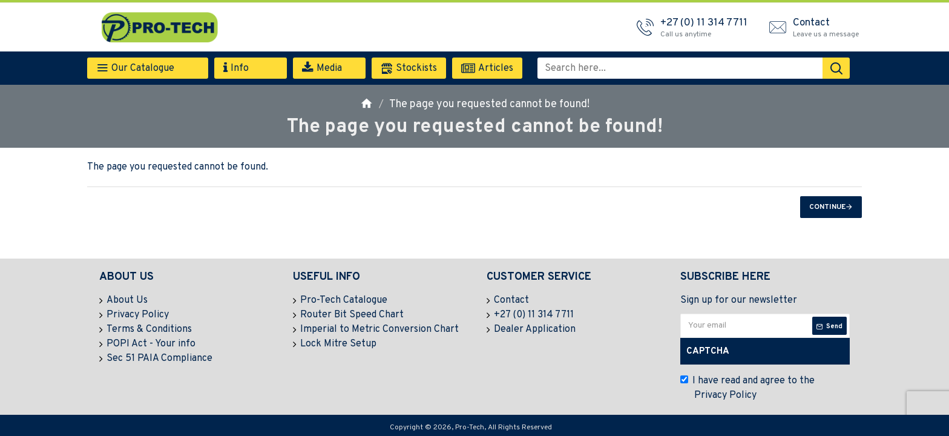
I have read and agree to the (747, 389)
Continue (827, 207)
